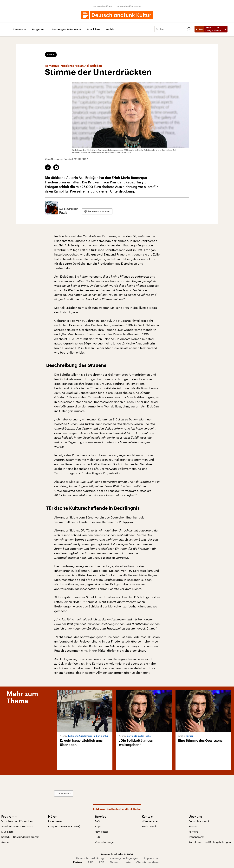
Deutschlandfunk (102, 6)
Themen (18, 29)
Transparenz (196, 836)
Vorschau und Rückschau (17, 821)
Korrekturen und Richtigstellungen (209, 841)
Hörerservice (149, 821)
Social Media (149, 826)
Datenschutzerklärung (90, 858)
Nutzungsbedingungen (124, 858)
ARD (90, 862)
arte (128, 862)
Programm (38, 29)
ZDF (101, 862)
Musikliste (93, 29)
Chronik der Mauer (147, 862)
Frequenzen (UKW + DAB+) (64, 826)
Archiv (110, 29)
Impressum (151, 858)
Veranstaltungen (105, 841)
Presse (192, 826)
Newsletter (101, 831)
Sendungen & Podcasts (66, 29)
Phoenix (115, 862)
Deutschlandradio (199, 821)
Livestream (55, 821)
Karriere (193, 831)
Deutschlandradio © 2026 (117, 854)
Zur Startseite (63, 793)
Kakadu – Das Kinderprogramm (20, 836)
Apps (98, 826)
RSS (97, 836)
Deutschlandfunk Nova (128, 6)
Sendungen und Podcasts (17, 826)
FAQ (97, 821)
